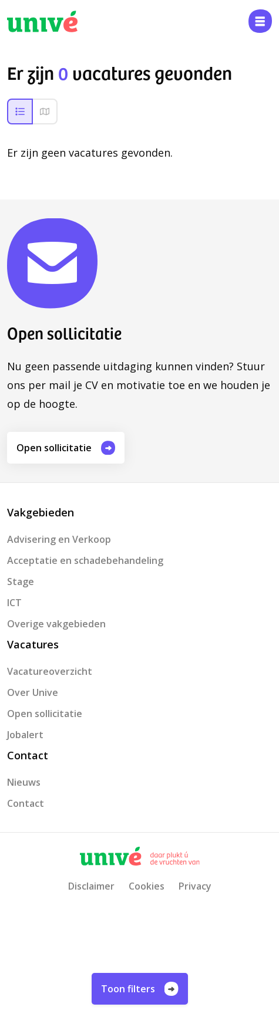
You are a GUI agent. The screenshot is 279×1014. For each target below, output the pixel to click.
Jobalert (25, 734)
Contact (25, 803)
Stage (20, 581)
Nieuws (24, 782)
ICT (14, 602)
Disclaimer (91, 886)
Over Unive (32, 692)
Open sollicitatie (65, 448)
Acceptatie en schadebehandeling (85, 560)
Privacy (195, 886)
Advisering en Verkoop (59, 539)
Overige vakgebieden (56, 623)
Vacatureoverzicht (49, 671)
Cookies (146, 886)
